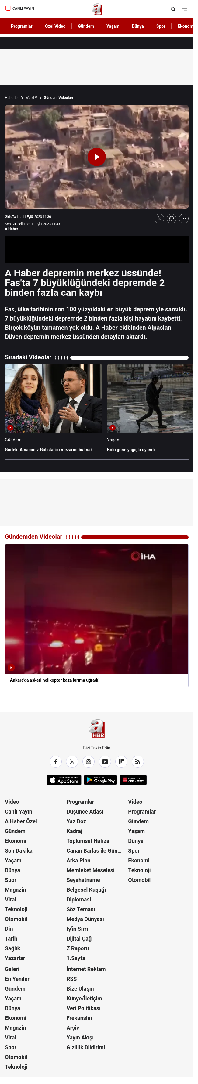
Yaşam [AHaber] (113, 26)
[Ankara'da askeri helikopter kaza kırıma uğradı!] (97, 615)
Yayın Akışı (80, 1037)
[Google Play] (100, 780)
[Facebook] (56, 762)
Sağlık (12, 948)
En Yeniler (17, 979)
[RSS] (138, 762)
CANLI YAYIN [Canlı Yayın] (19, 8)
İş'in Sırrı (77, 929)
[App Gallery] (133, 780)
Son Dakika (19, 850)
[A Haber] (97, 9)
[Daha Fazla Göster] (184, 218)
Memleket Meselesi (91, 870)
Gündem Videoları (58, 98)
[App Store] (64, 780)
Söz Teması (81, 909)
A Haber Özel (21, 821)
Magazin (15, 889)
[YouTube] (105, 762)
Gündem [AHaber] (86, 26)
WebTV (31, 98)
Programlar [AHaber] (22, 26)
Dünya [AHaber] (138, 26)
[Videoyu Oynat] (97, 157)
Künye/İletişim (84, 998)
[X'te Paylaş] (159, 218)
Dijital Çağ (79, 938)
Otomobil (16, 919)
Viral (10, 899)
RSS (72, 979)
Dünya (12, 870)
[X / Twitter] (72, 762)
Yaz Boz (76, 821)
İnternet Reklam (86, 969)
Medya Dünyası (85, 919)
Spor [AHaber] (160, 26)
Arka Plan (79, 860)
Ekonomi (15, 841)
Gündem (15, 831)
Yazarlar (15, 958)
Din (9, 929)
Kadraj (74, 831)
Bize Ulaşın (80, 988)
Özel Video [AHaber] (55, 26)
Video (12, 802)
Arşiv (73, 1027)
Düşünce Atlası (85, 811)
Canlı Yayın (18, 811)
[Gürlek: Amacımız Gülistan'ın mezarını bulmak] (53, 411)
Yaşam (13, 860)
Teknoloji (16, 909)
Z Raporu (78, 948)
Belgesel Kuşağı (86, 889)
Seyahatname (83, 880)
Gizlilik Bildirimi (86, 1047)
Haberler (12, 98)
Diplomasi (79, 899)
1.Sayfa (76, 958)
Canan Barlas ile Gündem (97, 850)
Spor (10, 880)
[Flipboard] (121, 762)
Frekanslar (79, 1018)
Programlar (80, 802)
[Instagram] (88, 762)
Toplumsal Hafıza (88, 841)
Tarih (11, 938)
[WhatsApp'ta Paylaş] (171, 218)
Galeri (12, 969)
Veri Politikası (84, 1008)
